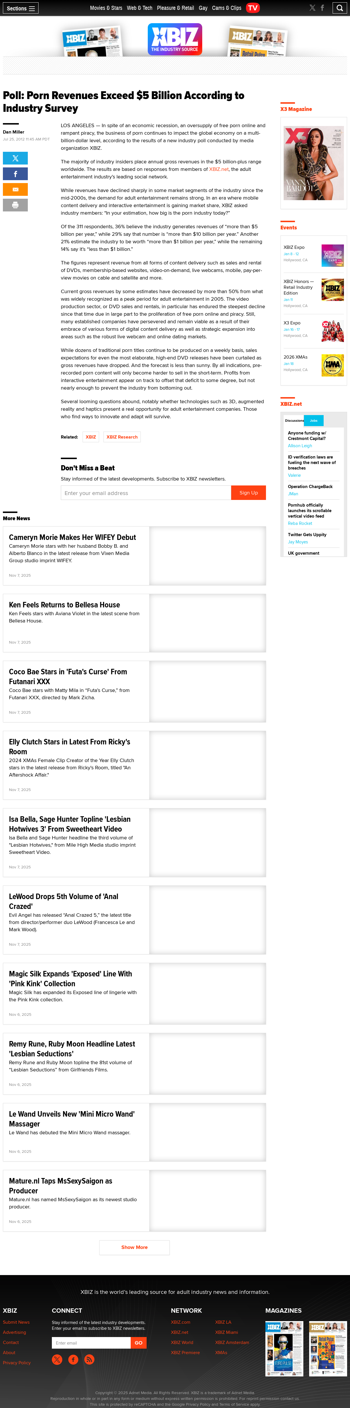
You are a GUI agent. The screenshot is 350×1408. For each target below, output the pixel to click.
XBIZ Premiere (185, 1352)
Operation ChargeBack (310, 486)
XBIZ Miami (226, 1332)
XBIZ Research (122, 437)
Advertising (14, 1332)
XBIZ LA (223, 1322)
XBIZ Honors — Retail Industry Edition (299, 287)
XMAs (221, 1352)
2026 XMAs (295, 357)
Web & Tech (139, 8)
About (9, 1352)
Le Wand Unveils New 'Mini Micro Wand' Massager (72, 1119)
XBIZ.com (180, 1322)
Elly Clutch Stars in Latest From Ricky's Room (69, 746)
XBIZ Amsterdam (232, 1342)
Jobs (314, 420)
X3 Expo (292, 322)
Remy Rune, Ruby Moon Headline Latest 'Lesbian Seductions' (72, 1049)
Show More (134, 1247)
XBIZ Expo (294, 247)
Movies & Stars (106, 8)
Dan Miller (13, 132)
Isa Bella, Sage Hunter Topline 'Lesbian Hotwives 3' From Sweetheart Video (70, 824)
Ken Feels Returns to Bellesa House (64, 605)
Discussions (294, 420)
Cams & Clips (226, 8)
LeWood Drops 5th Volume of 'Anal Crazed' (63, 901)
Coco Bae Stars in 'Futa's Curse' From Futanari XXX (68, 676)
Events (288, 227)
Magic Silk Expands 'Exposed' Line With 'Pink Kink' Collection (70, 978)
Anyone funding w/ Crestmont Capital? (307, 436)
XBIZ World (182, 1342)
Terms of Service (234, 1404)
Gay (203, 8)
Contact (11, 1342)
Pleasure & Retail (175, 8)
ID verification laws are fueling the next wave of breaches (312, 462)
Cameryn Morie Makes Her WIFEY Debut (72, 537)
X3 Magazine (296, 109)
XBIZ (91, 437)
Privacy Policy (17, 1362)
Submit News (16, 1322)
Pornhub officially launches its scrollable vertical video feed (309, 510)
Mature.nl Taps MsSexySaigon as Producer (60, 1186)
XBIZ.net (219, 169)
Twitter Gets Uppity (307, 535)
